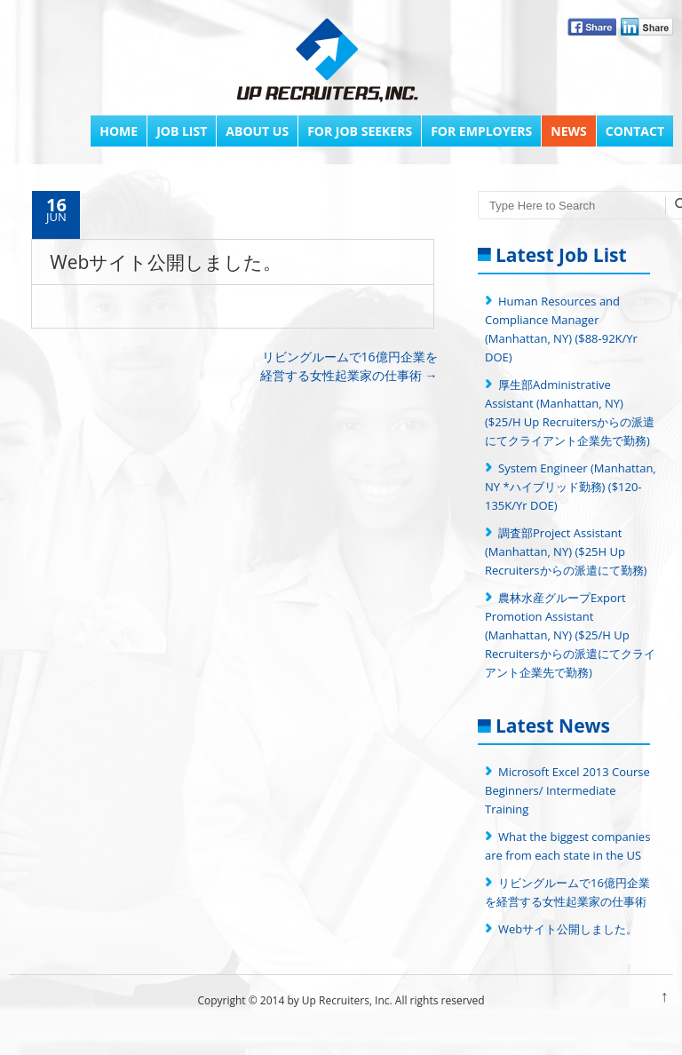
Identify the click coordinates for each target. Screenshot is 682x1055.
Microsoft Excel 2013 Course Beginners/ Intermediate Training (567, 790)
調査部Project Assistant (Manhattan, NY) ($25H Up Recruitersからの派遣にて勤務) (565, 551)
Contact (635, 131)
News (568, 131)
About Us (257, 131)
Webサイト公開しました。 (568, 929)
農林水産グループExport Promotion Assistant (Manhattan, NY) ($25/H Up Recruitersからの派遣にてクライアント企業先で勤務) (570, 635)
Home (118, 131)
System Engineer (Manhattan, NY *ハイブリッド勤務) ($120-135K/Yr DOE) (570, 486)
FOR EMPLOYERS (481, 131)
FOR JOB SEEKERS (359, 131)
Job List (181, 131)
